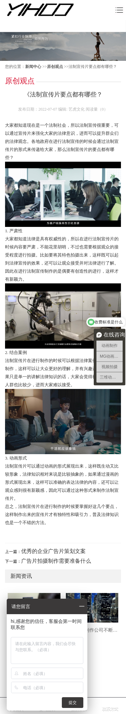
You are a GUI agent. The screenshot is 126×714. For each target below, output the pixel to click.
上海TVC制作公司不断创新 (92, 630)
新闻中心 (33, 66)
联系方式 (110, 709)
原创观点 (55, 66)
